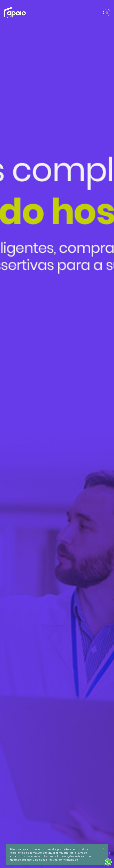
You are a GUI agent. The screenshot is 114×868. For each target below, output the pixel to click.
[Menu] (106, 12)
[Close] (103, 848)
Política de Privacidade (63, 860)
